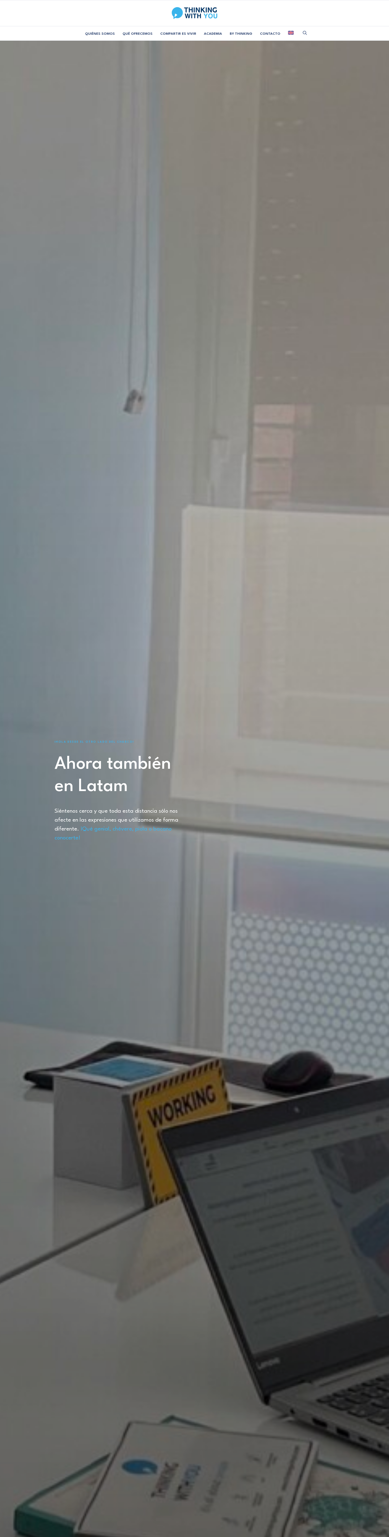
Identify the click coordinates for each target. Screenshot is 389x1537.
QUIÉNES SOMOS (100, 33)
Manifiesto (66, 1469)
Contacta (169, 1461)
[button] (305, 32)
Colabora (169, 1469)
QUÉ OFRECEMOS (138, 33)
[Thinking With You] (194, 13)
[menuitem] (100, 34)
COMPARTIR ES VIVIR (178, 33)
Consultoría (117, 1461)
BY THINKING (241, 33)
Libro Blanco (65, 1477)
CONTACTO (270, 33)
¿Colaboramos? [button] (84, 1419)
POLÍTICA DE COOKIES (224, 1512)
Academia (117, 1477)
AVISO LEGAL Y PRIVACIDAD (170, 1512)
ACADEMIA (213, 33)
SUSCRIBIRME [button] (298, 1472)
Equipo (65, 1461)
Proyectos (117, 1469)
